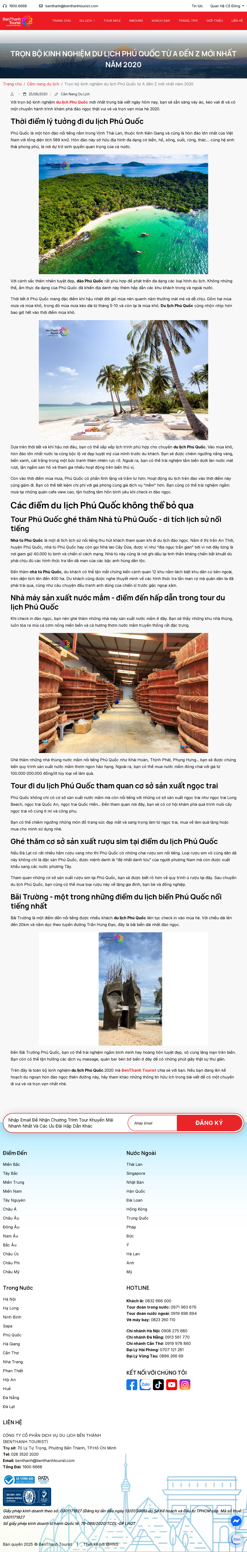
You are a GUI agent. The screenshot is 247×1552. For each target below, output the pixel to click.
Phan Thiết (13, 1370)
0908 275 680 (156, 1330)
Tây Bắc (10, 1173)
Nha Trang (13, 1361)
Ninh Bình (12, 1317)
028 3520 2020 (21, 1454)
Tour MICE (112, 21)
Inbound (136, 21)
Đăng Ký (214, 1122)
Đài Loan (134, 1200)
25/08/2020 (35, 94)
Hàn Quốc (135, 1191)
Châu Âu (11, 1218)
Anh (130, 1262)
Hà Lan (133, 1253)
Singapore (135, 1173)
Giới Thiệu (214, 21)
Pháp (131, 1227)
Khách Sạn (161, 21)
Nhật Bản (135, 1182)
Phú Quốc (12, 1335)
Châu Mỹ (11, 1271)
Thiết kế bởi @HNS (100, 1544)
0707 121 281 (155, 1349)
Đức (130, 1236)
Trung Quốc (137, 1218)
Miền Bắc (11, 1164)
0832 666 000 (148, 1300)
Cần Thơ (11, 1352)
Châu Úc (11, 1253)
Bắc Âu (9, 1245)
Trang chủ (61, 21)
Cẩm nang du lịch (43, 84)
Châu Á (10, 1209)
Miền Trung (13, 1182)
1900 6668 (22, 1466)
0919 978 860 (158, 1343)
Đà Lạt (9, 1406)
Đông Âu (11, 1227)
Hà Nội (9, 1299)
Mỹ (129, 1271)
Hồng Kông (136, 1209)
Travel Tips (188, 21)
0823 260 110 (150, 1319)
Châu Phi (11, 1262)
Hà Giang (11, 1343)
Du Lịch (86, 21)
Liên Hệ (237, 21)
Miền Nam (12, 1191)
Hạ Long (11, 1308)
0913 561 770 (158, 1337)
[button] (227, 6)
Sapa (7, 1326)
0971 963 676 (161, 1307)
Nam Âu (10, 1236)
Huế (7, 1388)
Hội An (9, 1379)
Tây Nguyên (14, 1200)
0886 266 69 (154, 1356)
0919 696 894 (161, 1313)
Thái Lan (134, 1164)
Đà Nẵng (11, 1397)
